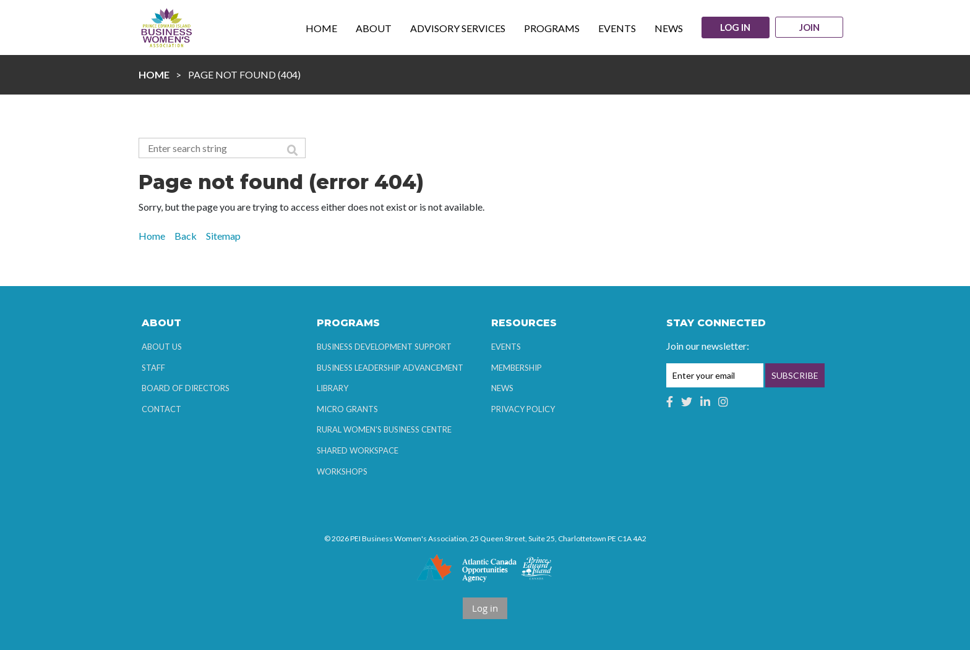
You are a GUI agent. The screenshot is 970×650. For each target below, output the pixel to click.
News (502, 388)
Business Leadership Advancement (390, 368)
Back (185, 236)
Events (506, 347)
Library (332, 388)
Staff (153, 368)
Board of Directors (186, 388)
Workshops (342, 471)
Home (154, 74)
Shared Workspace (357, 450)
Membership (516, 368)
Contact (161, 409)
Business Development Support (384, 347)
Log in (734, 27)
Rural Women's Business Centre (384, 429)
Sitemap (223, 236)
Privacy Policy (523, 409)
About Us (162, 347)
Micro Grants (347, 409)
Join (810, 27)
